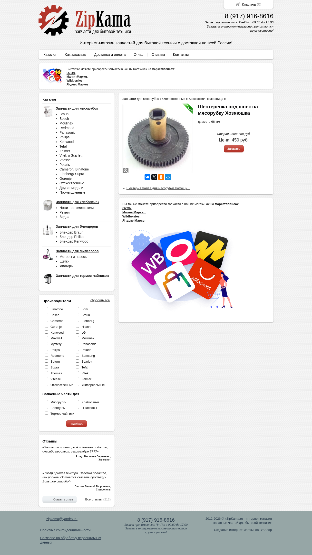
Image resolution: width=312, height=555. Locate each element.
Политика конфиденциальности (65, 530)
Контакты (181, 54)
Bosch (64, 119)
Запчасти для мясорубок (140, 99)
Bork (84, 309)
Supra (54, 367)
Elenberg (87, 321)
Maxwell (56, 338)
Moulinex (66, 123)
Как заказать (75, 54)
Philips (64, 137)
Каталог (50, 54)
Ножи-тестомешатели (76, 208)
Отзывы (158, 54)
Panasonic (67, 132)
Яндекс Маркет (77, 84)
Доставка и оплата (110, 54)
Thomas (56, 373)
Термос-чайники (62, 413)
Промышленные (72, 192)
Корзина (249, 4)
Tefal (63, 146)
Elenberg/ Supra (71, 174)
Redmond (66, 128)
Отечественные (71, 183)
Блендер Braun (71, 232)
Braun (63, 114)
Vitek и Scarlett (70, 155)
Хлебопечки (90, 402)
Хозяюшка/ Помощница (206, 99)
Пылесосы (89, 408)
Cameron (56, 321)
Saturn (55, 361)
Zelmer (64, 151)
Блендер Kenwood (73, 241)
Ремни (64, 212)
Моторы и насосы (73, 257)
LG (83, 332)
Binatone (56, 309)
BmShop (266, 530)
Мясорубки (58, 402)
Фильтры (66, 266)
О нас (139, 54)
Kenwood (66, 142)
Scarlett (86, 361)
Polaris (64, 165)
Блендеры (58, 408)
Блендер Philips (71, 237)
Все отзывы (93, 499)
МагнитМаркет (77, 76)
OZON (71, 73)
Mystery (56, 344)
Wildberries (74, 80)
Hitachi (86, 327)
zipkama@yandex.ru (62, 519)
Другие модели (71, 188)
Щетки (64, 261)
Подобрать (76, 423)
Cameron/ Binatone (74, 169)
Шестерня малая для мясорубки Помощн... (158, 188)
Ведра (64, 217)
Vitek (84, 373)
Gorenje (65, 178)
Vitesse (65, 160)
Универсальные (93, 385)
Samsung (88, 355)
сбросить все (100, 300)
